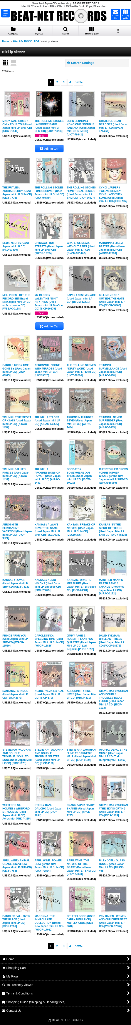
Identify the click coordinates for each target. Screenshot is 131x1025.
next (79, 82)
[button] (5, 13)
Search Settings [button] (80, 63)
